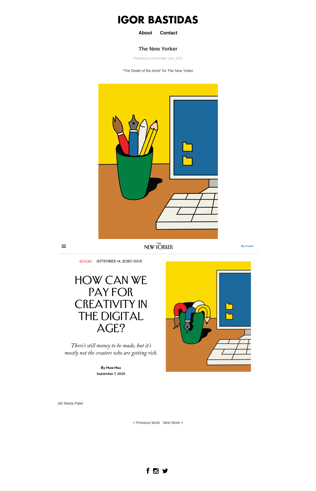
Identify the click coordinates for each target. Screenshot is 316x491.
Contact (168, 32)
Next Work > (173, 423)
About (145, 32)
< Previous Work (146, 423)
